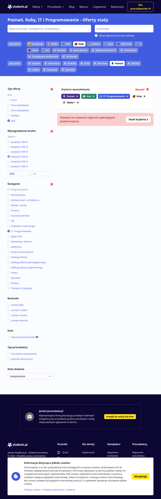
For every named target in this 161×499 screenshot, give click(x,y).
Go (45, 50)
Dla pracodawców (140, 6)
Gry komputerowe (19, 215)
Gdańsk (135, 63)
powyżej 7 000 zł (18, 166)
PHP (66, 43)
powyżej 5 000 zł (18, 156)
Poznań (119, 63)
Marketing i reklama (20, 241)
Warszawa (54, 63)
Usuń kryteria (138, 119)
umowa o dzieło (17, 310)
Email (65, 452)
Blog (71, 6)
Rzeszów (70, 69)
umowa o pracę (17, 315)
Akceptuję (140, 476)
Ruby (79, 43)
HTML (52, 43)
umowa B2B (15, 304)
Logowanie (99, 6)
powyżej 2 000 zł (18, 141)
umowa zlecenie (18, 320)
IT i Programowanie (19, 231)
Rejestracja (117, 6)
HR (11, 220)
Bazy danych (80, 50)
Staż (11, 120)
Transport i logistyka (20, 288)
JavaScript (35, 43)
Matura (83, 6)
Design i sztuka (17, 205)
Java (108, 43)
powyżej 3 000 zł (18, 146)
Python (94, 43)
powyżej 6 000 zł (18, 161)
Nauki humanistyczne (20, 251)
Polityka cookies (32, 489)
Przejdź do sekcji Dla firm (120, 416)
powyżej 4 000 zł (18, 151)
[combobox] (49, 28)
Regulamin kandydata (113, 454)
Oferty (36, 6)
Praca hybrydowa (18, 110)
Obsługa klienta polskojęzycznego (27, 262)
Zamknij (71, 489)
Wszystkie (14, 43)
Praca (12, 100)
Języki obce (15, 236)
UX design (71, 56)
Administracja (16, 194)
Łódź (86, 63)
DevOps (61, 50)
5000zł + (71, 102)
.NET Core (124, 43)
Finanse (13, 210)
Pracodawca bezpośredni (22, 353)
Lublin (35, 69)
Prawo (12, 272)
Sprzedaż (14, 277)
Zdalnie (36, 63)
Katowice (52, 69)
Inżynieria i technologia (21, 226)
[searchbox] (49, 28)
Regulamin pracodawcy (138, 454)
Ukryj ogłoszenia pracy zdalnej (116, 35)
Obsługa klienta (17, 257)
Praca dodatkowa (18, 105)
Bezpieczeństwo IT (106, 50)
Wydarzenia (88, 452)
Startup (13, 283)
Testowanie (130, 50)
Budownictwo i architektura (23, 200)
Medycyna (15, 246)
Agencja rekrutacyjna (20, 358)
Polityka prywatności (53, 489)
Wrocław (102, 63)
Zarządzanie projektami (45, 56)
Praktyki (13, 115)
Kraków (72, 63)
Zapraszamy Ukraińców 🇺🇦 (23, 337)
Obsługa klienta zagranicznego (25, 267)
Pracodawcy (54, 6)
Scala (33, 50)
